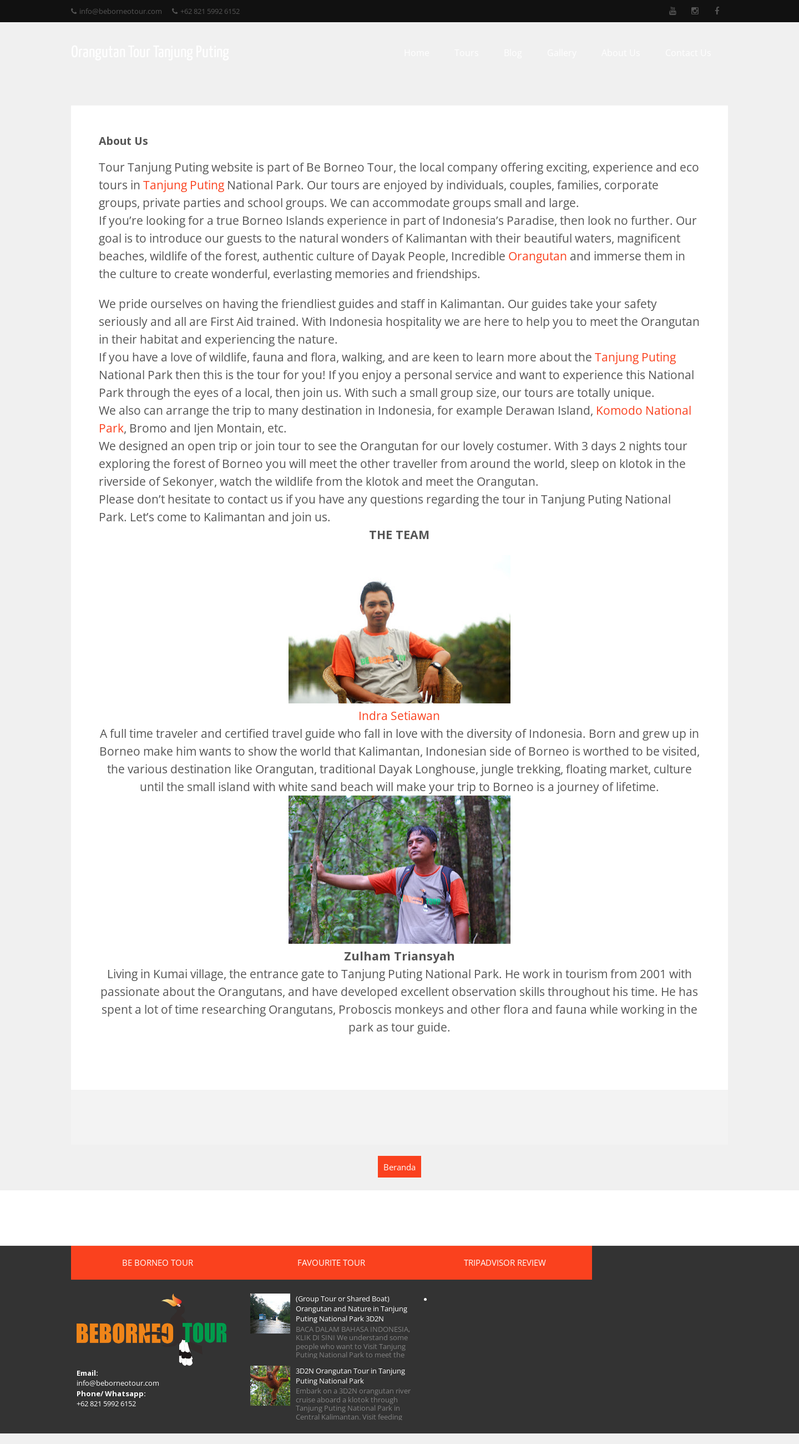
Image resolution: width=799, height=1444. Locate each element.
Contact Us (693, 53)
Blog (517, 53)
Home (421, 53)
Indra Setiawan (400, 715)
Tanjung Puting (179, 185)
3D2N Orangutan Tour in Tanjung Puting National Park (338, 1386)
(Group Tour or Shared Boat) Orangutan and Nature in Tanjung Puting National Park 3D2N (332, 1315)
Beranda (399, 1167)
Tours (471, 53)
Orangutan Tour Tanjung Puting (146, 53)
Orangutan (533, 256)
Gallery (566, 53)
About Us (625, 53)
